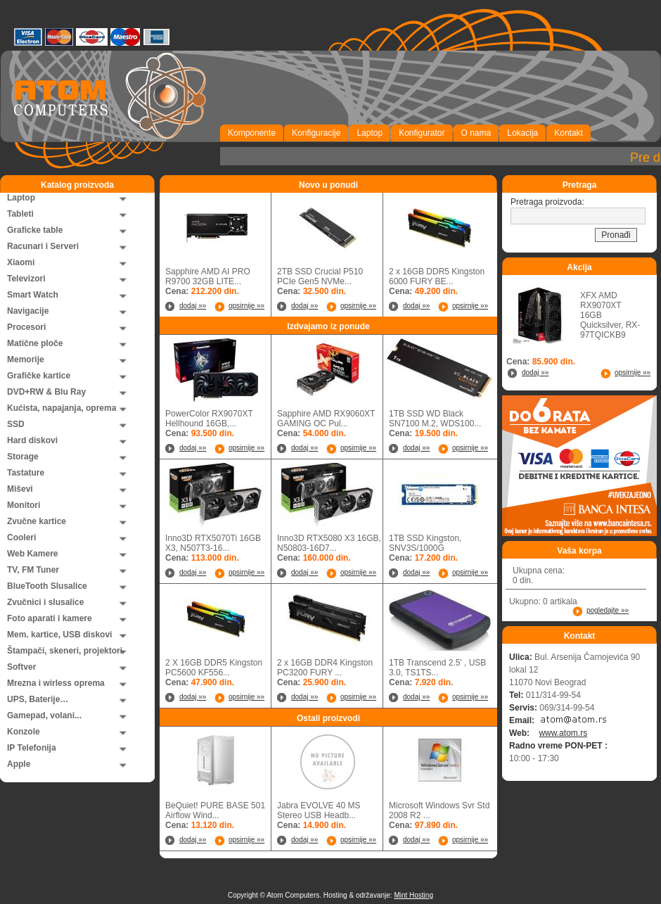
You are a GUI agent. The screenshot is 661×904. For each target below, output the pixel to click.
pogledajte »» (607, 610)
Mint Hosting (413, 895)
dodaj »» (192, 306)
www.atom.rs (563, 733)
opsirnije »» (246, 306)
